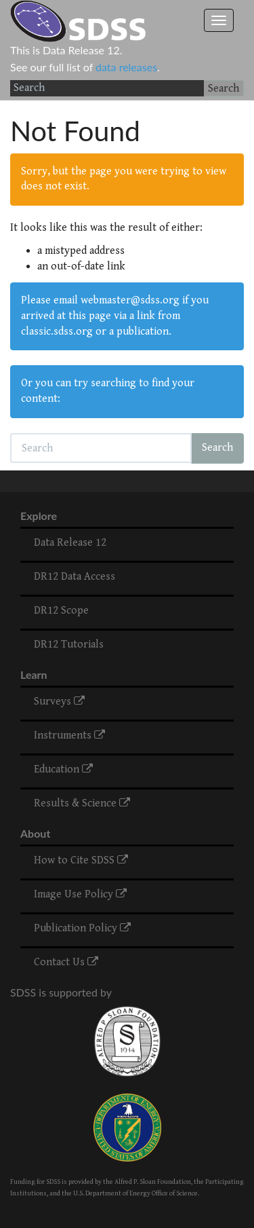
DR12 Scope (61, 610)
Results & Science (82, 803)
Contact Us (66, 962)
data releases (126, 66)
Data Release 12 (70, 542)
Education (63, 769)
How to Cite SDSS (81, 860)
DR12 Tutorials (69, 644)
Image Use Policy (80, 894)
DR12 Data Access (74, 576)
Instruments (69, 735)
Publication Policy (82, 928)
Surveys (59, 701)
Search (223, 88)
